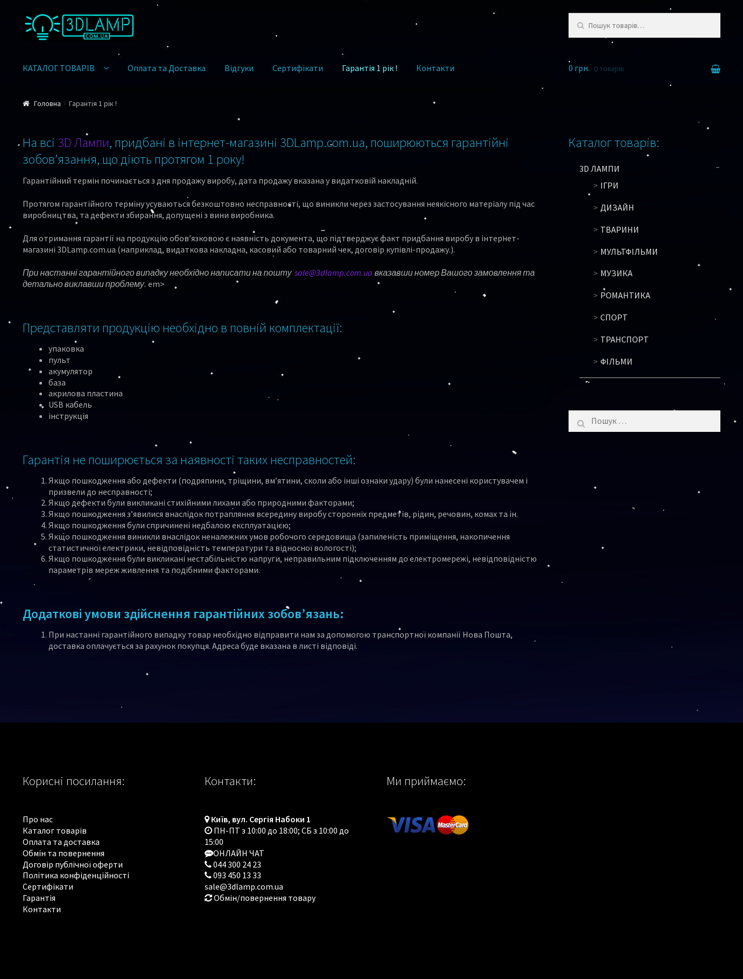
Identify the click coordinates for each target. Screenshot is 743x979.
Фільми (616, 361)
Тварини (619, 229)
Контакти (435, 67)
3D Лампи (83, 142)
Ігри (609, 185)
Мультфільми (629, 251)
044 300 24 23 (237, 864)
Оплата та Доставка (167, 67)
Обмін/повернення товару (265, 897)
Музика (616, 273)
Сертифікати (297, 67)
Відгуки (239, 67)
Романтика (625, 295)
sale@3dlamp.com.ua (334, 272)
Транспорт (624, 339)
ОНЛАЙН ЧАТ (238, 853)
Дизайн (617, 207)
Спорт (614, 317)
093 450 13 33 (237, 875)
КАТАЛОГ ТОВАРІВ (59, 67)
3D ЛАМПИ (599, 168)
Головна (47, 103)
